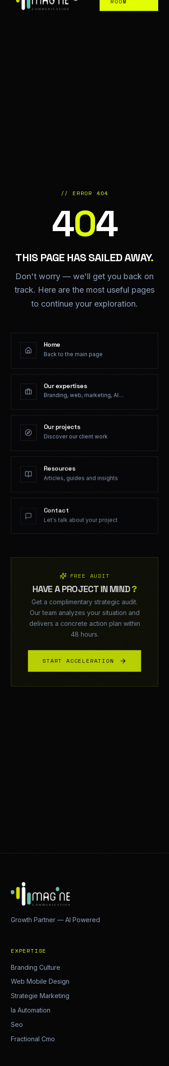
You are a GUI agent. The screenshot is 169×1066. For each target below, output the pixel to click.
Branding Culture (35, 967)
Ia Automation (30, 1010)
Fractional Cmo (33, 1039)
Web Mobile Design (40, 981)
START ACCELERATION (84, 663)
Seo (17, 1024)
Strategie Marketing (40, 995)
